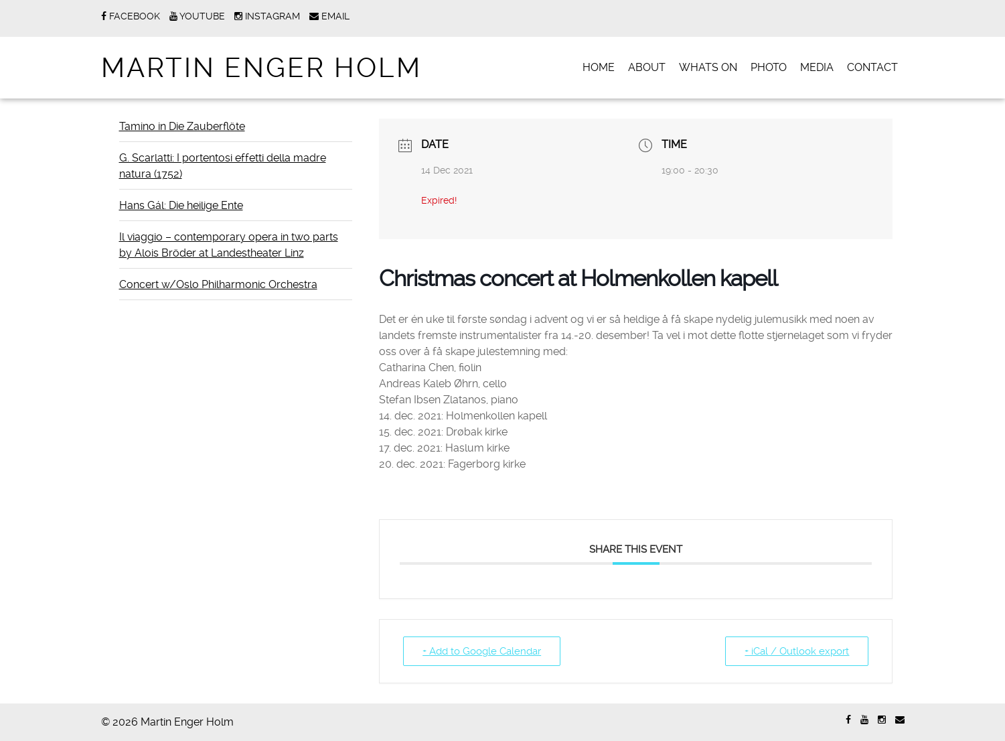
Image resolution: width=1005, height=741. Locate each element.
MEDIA (817, 67)
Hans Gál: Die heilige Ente (181, 205)
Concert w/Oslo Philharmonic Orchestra (218, 284)
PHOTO (769, 67)
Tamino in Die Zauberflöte (182, 126)
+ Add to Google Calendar (481, 651)
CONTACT (872, 67)
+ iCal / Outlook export (797, 651)
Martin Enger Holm (261, 68)
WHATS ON (708, 67)
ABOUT (647, 67)
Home (599, 67)
